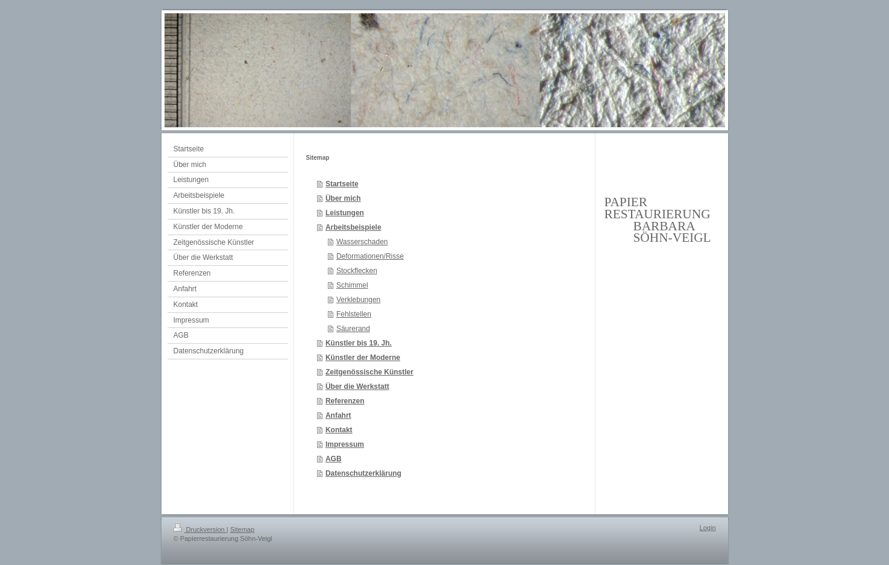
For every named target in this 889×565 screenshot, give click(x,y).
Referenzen (345, 401)
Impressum (344, 444)
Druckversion (200, 529)
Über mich (343, 198)
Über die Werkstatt (357, 386)
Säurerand (353, 328)
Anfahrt (338, 415)
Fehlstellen (353, 314)
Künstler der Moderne (362, 357)
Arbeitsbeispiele (353, 227)
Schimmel (352, 285)
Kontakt (339, 430)
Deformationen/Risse (370, 256)
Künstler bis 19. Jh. (358, 343)
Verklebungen (358, 299)
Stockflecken (356, 271)
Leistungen (344, 213)
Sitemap (242, 529)
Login (708, 527)
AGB (333, 459)
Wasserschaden (362, 242)
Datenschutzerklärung (363, 473)
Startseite (342, 184)
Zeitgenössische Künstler (369, 372)
